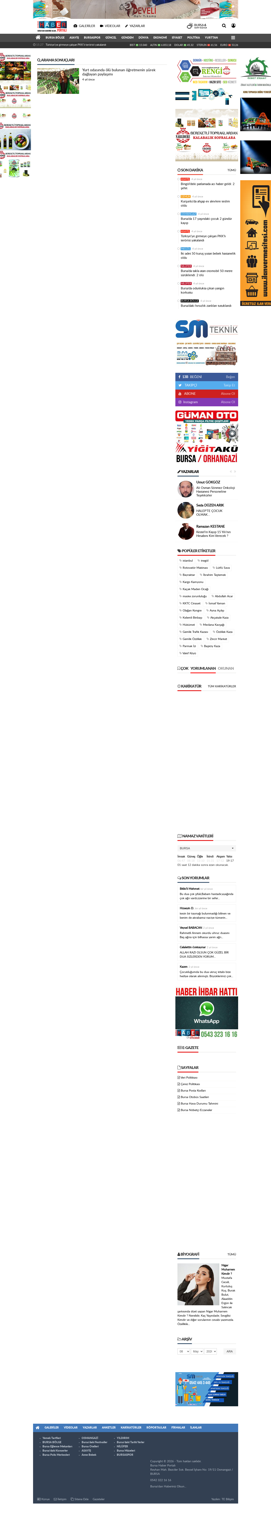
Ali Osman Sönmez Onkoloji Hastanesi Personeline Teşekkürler (215, 491)
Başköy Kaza (210, 646)
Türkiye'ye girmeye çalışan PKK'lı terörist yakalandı (76, 45)
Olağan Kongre (190, 610)
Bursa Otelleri (90, 1446)
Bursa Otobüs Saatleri (195, 1097)
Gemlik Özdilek (190, 639)
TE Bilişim (228, 1499)
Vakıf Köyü (187, 653)
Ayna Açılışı (215, 610)
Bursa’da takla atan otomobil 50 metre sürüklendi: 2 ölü (206, 273)
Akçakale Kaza (218, 617)
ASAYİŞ (74, 37)
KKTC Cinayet (189, 603)
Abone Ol (228, 393)
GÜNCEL (110, 37)
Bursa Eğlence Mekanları (57, 1446)
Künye (43, 1499)
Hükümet (187, 624)
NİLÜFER (186, 266)
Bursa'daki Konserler (55, 1450)
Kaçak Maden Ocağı (193, 589)
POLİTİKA (193, 37)
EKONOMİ (160, 37)
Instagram (190, 402)
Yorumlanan (203, 669)
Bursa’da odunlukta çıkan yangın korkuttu (202, 290)
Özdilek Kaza (222, 631)
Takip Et (229, 385)
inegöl (203, 560)
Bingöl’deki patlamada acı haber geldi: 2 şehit (208, 186)
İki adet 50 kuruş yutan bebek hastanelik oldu (208, 255)
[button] (206, 848)
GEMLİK (185, 196)
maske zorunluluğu (193, 596)
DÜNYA (143, 37)
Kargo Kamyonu (191, 582)
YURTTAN (211, 37)
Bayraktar (187, 574)
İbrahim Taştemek (213, 574)
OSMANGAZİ (188, 214)
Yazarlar (188, 472)
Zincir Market (217, 639)
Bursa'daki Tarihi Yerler (130, 1442)
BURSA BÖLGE (55, 37)
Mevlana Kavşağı (212, 624)
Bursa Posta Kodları (193, 1090)
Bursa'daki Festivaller (94, 1442)
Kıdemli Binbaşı (190, 617)
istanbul (186, 560)
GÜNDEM (127, 37)
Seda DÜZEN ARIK (210, 505)
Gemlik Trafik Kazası (193, 631)
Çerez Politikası (190, 1084)
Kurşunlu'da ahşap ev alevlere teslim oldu (205, 203)
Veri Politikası (189, 1077)
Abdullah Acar (222, 596)
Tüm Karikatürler (222, 686)
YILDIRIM (123, 1438)
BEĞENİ (191, 377)
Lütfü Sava (221, 567)
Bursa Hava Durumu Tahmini (199, 1103)
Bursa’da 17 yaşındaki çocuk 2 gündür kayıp (206, 221)
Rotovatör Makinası (193, 567)
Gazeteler (99, 1499)
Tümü (231, 170)
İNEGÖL (185, 248)
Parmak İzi (187, 646)
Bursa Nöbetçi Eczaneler (196, 1110)
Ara (230, 1351)
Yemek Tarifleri (51, 1438)
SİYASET (177, 37)
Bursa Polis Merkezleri (56, 1455)
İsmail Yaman (215, 603)
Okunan (226, 669)
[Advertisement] (206, 764)
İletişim (60, 1499)
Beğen (230, 377)
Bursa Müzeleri (126, 1450)
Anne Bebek (89, 1455)
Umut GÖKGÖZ (208, 482)
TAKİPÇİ (190, 385)
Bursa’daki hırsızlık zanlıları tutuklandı (206, 305)
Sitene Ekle (80, 1499)
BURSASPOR (92, 37)
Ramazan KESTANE (210, 526)
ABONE (190, 393)
